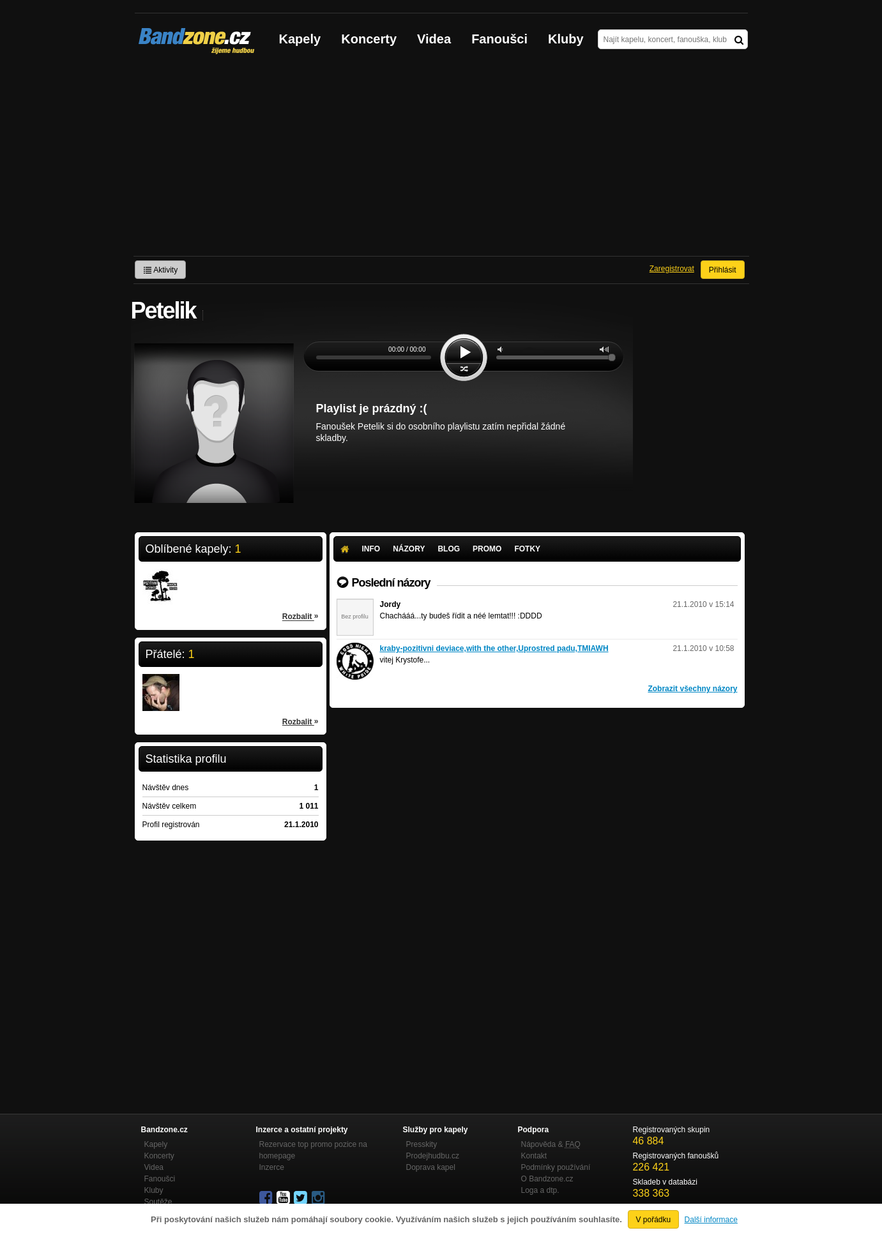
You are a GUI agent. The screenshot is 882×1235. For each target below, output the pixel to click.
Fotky (527, 548)
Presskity (421, 1144)
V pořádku (653, 1219)
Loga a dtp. (540, 1190)
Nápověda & (551, 1144)
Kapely (300, 39)
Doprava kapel (430, 1167)
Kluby (566, 39)
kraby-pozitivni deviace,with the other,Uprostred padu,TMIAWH (494, 648)
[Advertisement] (441, 160)
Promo (487, 548)
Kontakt (534, 1155)
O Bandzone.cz (547, 1178)
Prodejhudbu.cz (432, 1155)
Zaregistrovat (672, 268)
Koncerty (369, 39)
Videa (434, 39)
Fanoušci (499, 39)
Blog (448, 548)
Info (371, 548)
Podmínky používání (556, 1167)
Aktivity (160, 270)
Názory (409, 548)
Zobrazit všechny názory (692, 688)
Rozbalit (300, 616)
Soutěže (158, 1201)
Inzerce (271, 1167)
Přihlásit (722, 270)
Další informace (711, 1219)
